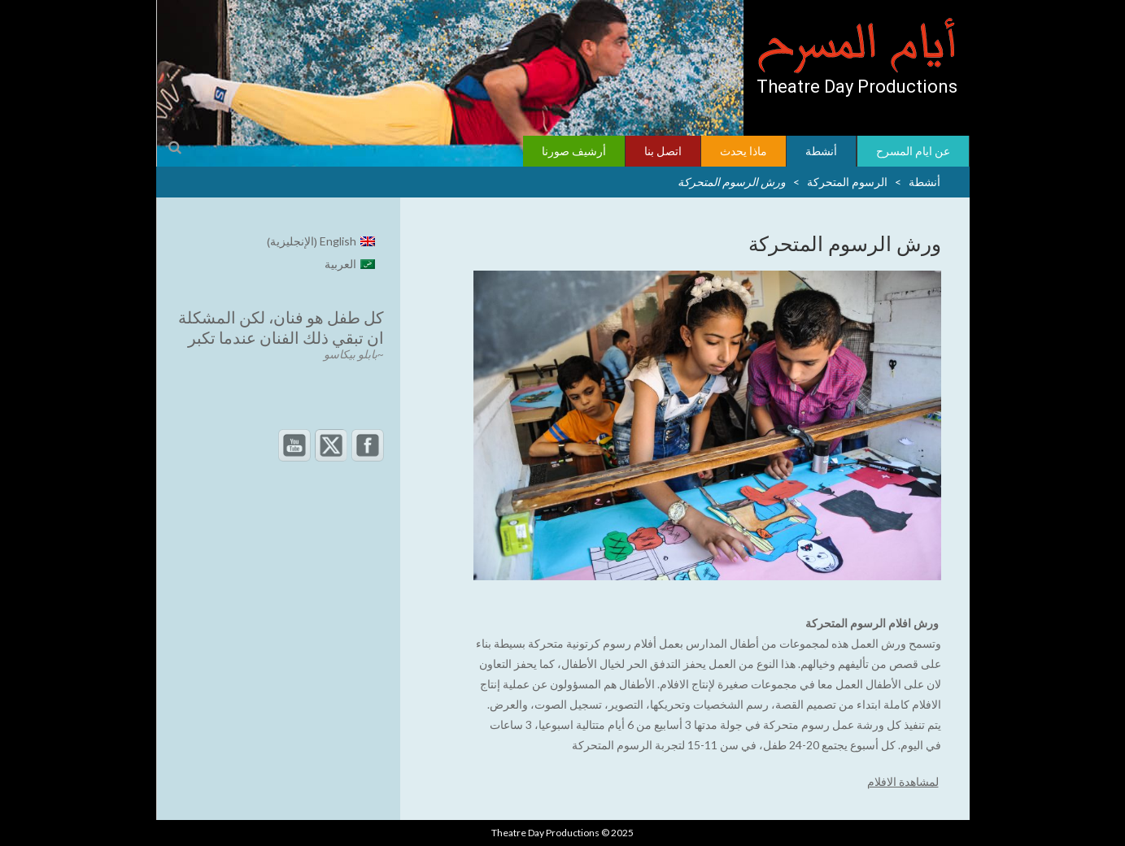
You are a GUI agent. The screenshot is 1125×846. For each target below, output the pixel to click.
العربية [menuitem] (340, 264)
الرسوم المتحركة (847, 182)
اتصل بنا (663, 151)
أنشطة (821, 151)
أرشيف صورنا (574, 151)
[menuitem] (321, 242)
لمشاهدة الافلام (903, 781)
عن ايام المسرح (913, 151)
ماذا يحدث (743, 151)
